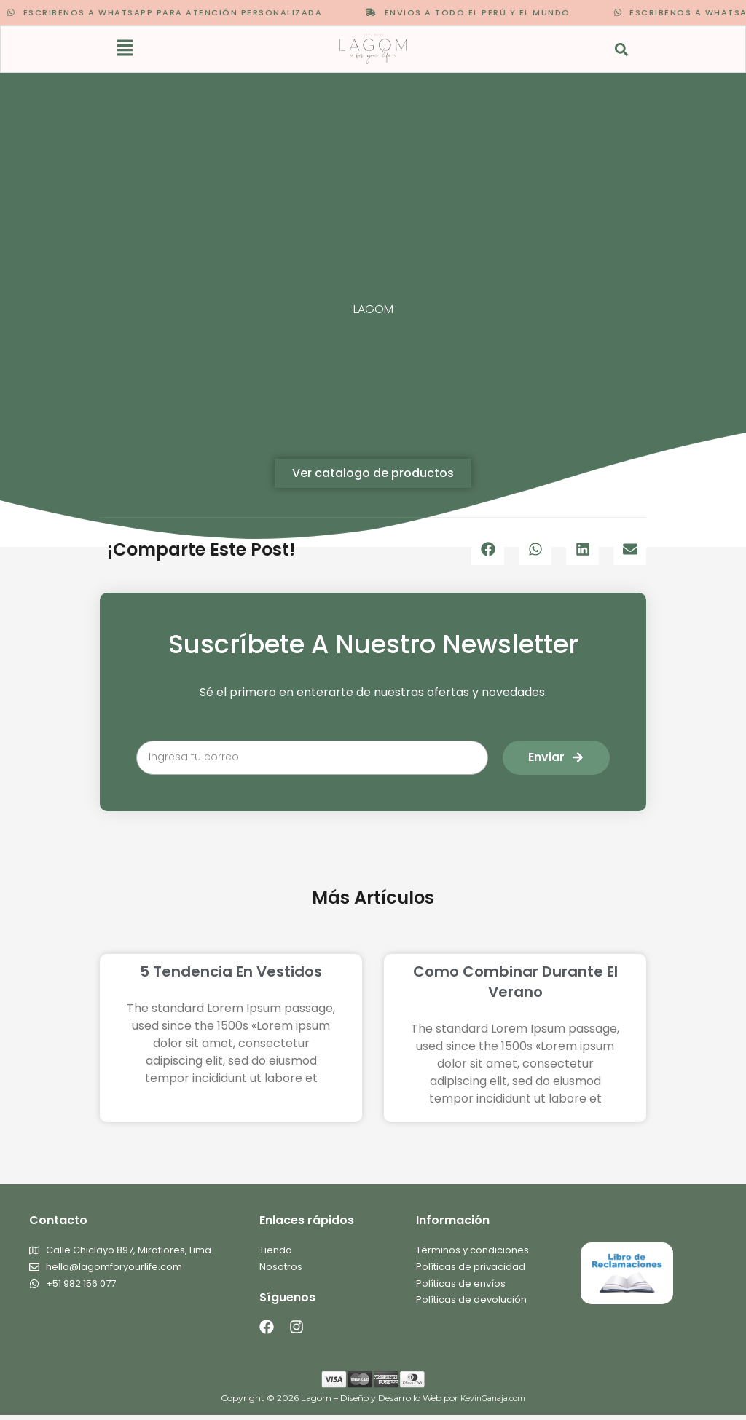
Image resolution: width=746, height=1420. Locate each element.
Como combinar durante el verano (515, 983)
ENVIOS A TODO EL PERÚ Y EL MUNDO (449, 12)
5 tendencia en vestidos (231, 973)
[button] (125, 50)
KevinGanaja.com (492, 1403)
